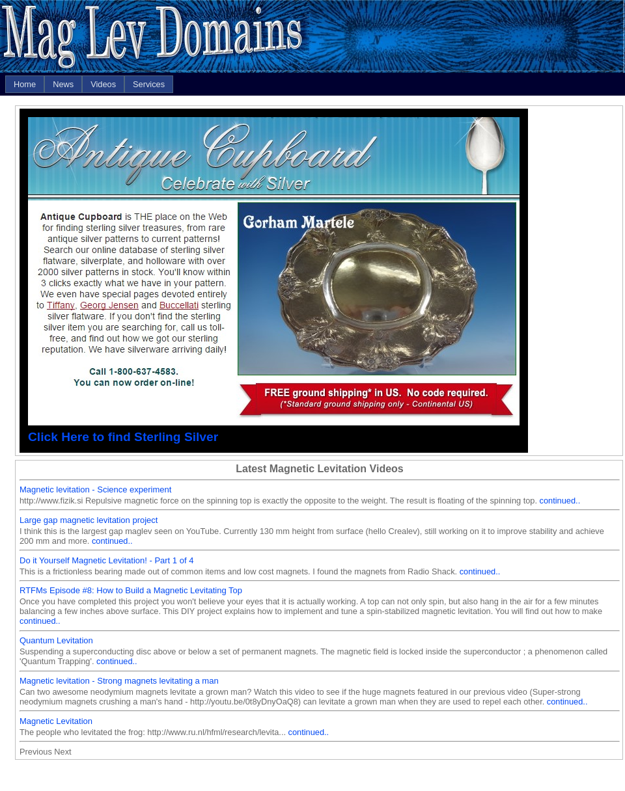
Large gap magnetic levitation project (89, 520)
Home (25, 84)
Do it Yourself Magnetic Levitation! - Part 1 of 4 (106, 560)
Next (62, 752)
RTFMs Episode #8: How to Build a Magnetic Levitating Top (131, 590)
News (63, 84)
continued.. (560, 500)
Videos (103, 84)
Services (149, 84)
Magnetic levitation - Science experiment (95, 489)
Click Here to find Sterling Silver (123, 437)
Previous (36, 752)
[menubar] (89, 84)
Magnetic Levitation (56, 721)
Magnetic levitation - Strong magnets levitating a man (119, 681)
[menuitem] (24, 84)
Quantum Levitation (56, 640)
